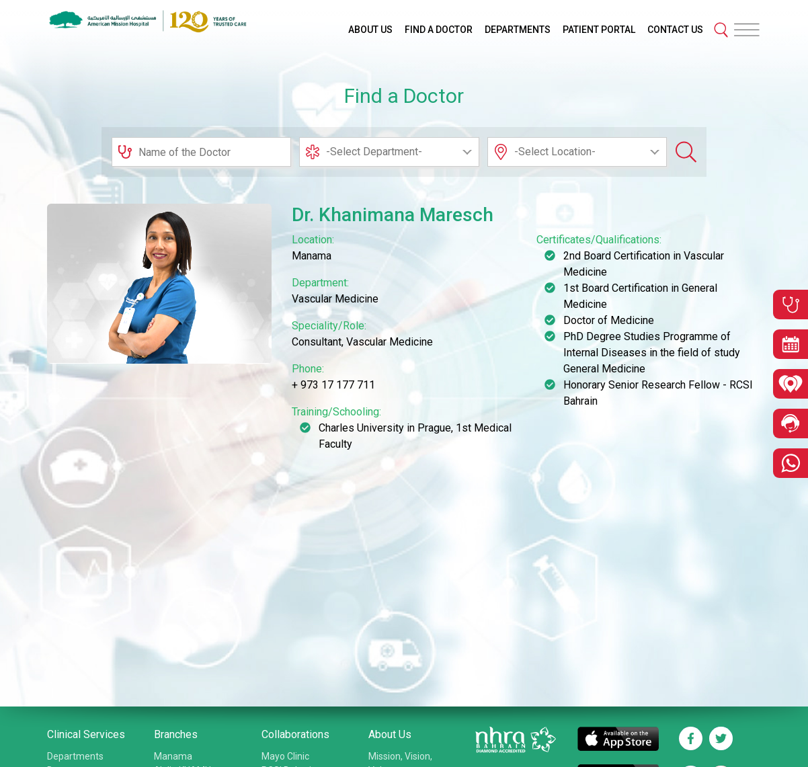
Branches (176, 734)
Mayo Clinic (285, 756)
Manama (173, 756)
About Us (389, 734)
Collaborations (295, 734)
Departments (75, 756)
